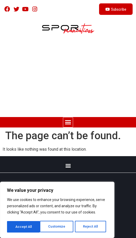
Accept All (91, 227)
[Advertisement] (68, 77)
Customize (24, 227)
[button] (68, 122)
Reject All (58, 227)
